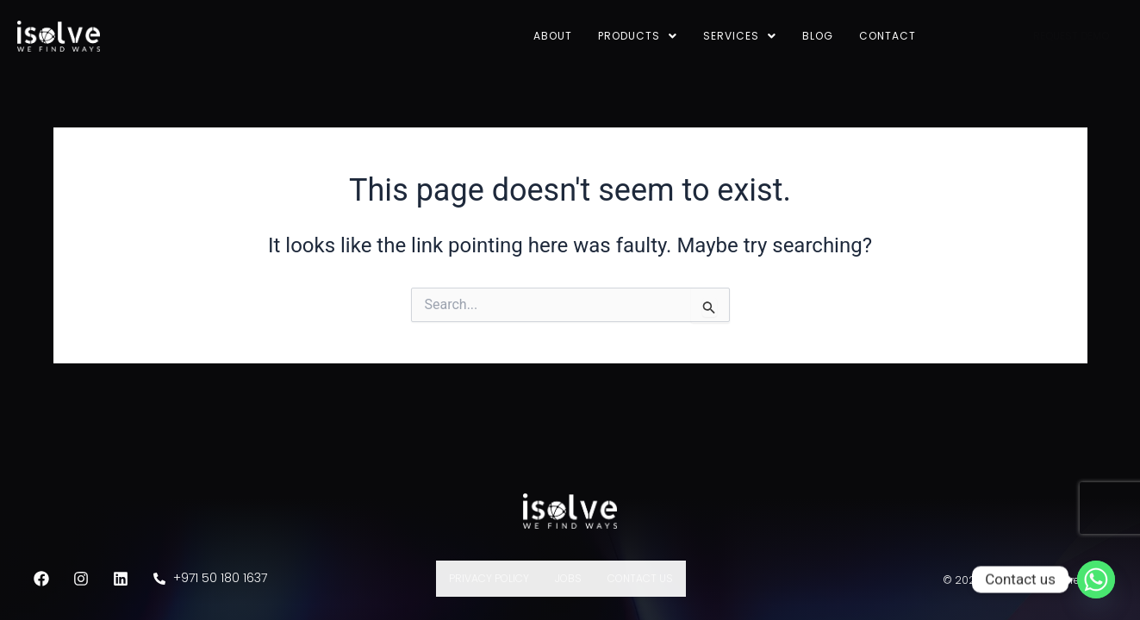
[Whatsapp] (1096, 579)
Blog (817, 35)
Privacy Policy (489, 578)
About (552, 35)
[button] (637, 36)
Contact (887, 35)
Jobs (568, 578)
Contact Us (640, 578)
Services (739, 35)
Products (637, 35)
